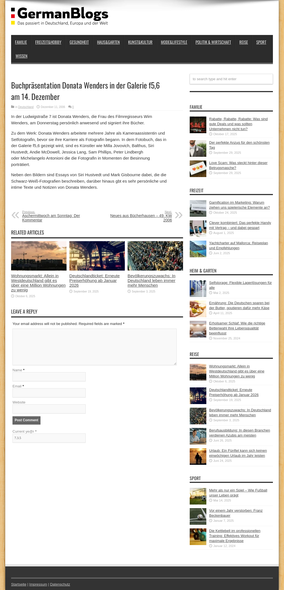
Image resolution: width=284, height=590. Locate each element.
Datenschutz (60, 584)
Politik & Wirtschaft (213, 42)
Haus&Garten (108, 42)
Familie (21, 42)
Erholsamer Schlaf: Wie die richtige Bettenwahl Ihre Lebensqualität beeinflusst (237, 328)
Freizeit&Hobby (48, 42)
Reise (243, 42)
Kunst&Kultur (140, 42)
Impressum (38, 584)
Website (19, 402)
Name (17, 370)
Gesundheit (79, 42)
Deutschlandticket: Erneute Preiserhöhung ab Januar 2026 (94, 280)
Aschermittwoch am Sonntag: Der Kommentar (56, 216)
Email (17, 386)
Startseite (18, 584)
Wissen (21, 56)
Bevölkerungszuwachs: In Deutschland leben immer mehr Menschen (151, 280)
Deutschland (26, 107)
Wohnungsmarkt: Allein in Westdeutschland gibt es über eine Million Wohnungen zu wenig (38, 282)
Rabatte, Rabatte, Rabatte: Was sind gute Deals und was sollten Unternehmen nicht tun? (238, 124)
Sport (261, 42)
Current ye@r (24, 431)
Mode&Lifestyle (174, 42)
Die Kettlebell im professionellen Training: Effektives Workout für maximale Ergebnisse (234, 536)
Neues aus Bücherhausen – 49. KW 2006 (138, 216)
